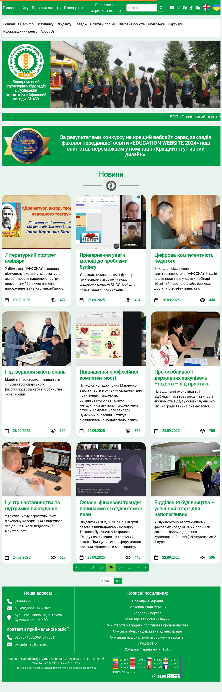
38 (130, 567)
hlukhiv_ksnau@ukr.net (32, 608)
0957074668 (24, 637)
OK (118, 580)
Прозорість (74, 7)
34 (92, 567)
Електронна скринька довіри (106, 8)
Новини (9, 24)
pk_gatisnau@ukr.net (31, 644)
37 (120, 567)
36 (111, 567)
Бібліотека (156, 24)
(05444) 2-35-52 (27, 601)
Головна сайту (16, 7)
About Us (47, 31)
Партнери (175, 24)
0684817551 (44, 637)
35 (102, 567)
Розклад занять (46, 7)
